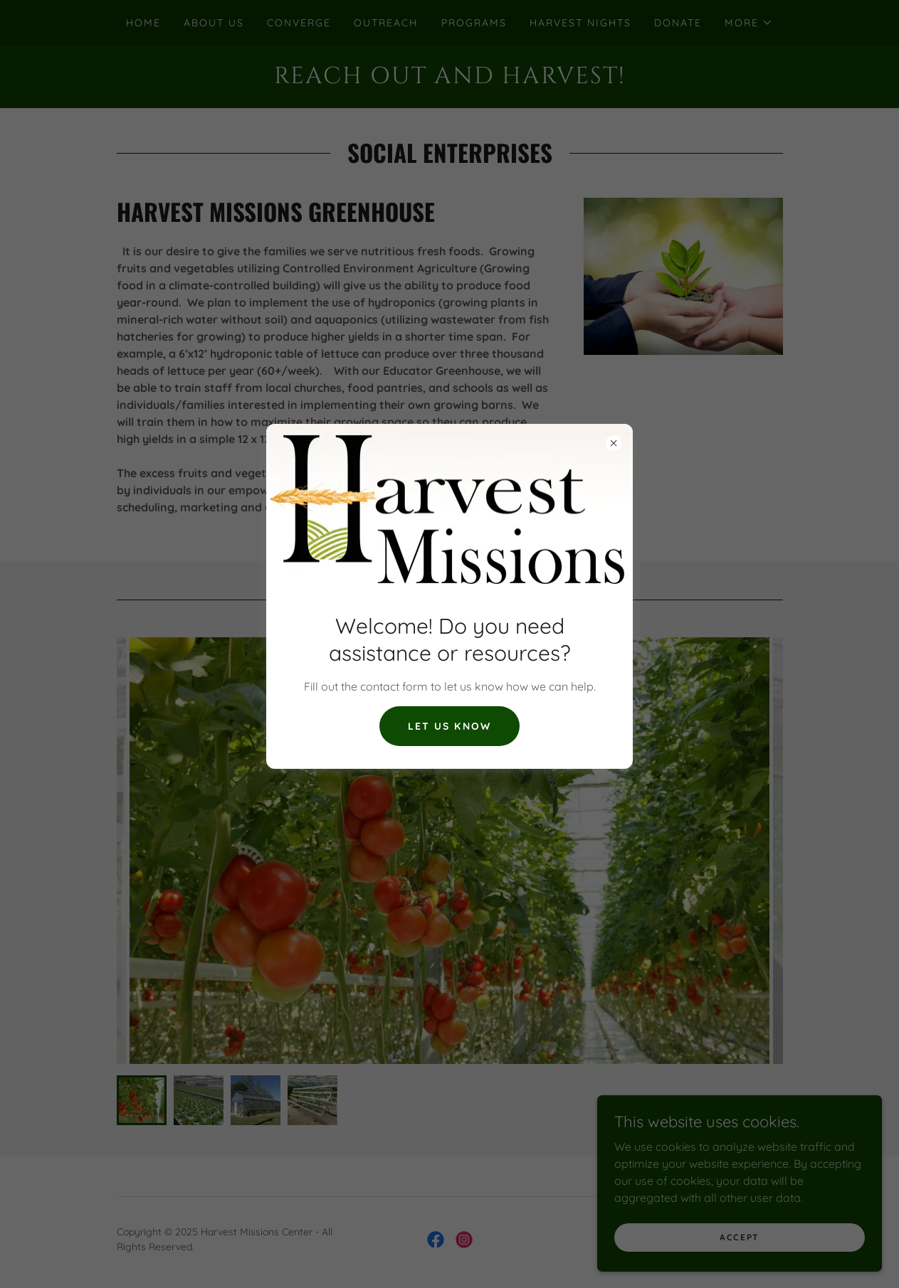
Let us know (449, 726)
